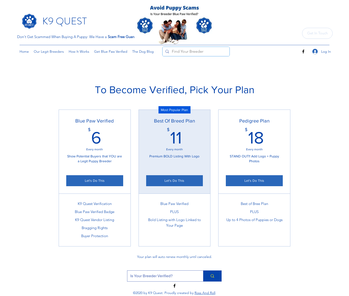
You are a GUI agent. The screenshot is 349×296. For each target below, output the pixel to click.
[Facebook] (303, 51)
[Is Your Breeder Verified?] (161, 276)
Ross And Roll (205, 293)
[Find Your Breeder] (195, 51)
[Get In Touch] (317, 33)
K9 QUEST (64, 21)
